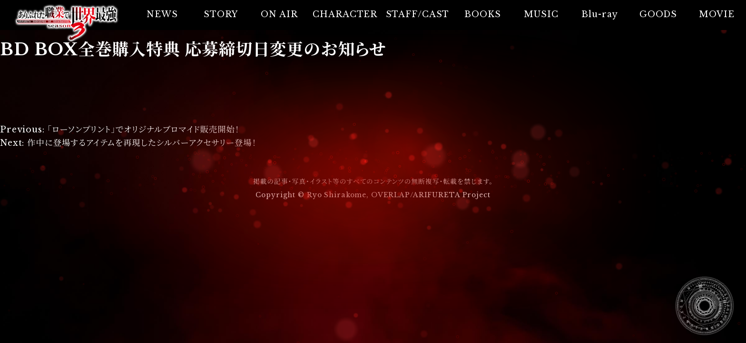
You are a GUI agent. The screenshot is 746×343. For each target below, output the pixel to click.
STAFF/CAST (418, 14)
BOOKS (482, 14)
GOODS (658, 14)
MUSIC (541, 14)
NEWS (162, 14)
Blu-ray (599, 14)
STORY (220, 14)
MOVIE (716, 14)
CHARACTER (345, 14)
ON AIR (279, 14)
